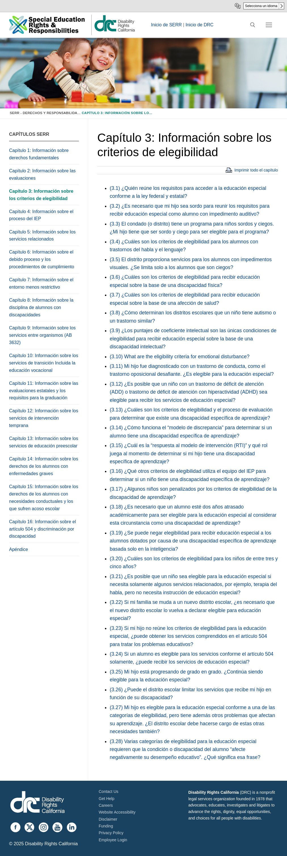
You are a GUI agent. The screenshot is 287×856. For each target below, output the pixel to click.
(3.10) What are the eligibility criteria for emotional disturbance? (180, 356)
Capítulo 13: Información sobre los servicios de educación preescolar (43, 442)
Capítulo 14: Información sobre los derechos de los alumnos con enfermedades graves (43, 466)
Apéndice (18, 549)
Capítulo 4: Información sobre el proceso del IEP (41, 215)
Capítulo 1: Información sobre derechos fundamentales (39, 154)
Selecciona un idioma (261, 6)
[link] (114, 31)
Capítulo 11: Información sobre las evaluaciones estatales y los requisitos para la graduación (43, 390)
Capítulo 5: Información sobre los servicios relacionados (42, 235)
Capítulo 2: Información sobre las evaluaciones (42, 174)
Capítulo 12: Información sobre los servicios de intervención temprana (43, 418)
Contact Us (108, 791)
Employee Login (113, 840)
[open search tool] (252, 24)
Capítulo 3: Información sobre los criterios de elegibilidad (41, 195)
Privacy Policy (111, 833)
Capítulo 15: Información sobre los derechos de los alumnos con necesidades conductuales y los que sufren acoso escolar (43, 497)
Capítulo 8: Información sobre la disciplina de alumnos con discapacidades (41, 307)
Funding (106, 826)
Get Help (106, 798)
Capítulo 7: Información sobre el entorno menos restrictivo (41, 283)
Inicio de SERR (166, 24)
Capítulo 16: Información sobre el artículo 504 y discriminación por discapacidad (42, 529)
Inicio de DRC (199, 24)
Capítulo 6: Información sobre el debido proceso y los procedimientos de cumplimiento (41, 259)
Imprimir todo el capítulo (256, 170)
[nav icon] (269, 25)
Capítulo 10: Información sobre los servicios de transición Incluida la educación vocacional (43, 363)
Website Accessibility (117, 812)
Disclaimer (108, 819)
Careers (106, 805)
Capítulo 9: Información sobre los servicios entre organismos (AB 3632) (42, 335)
